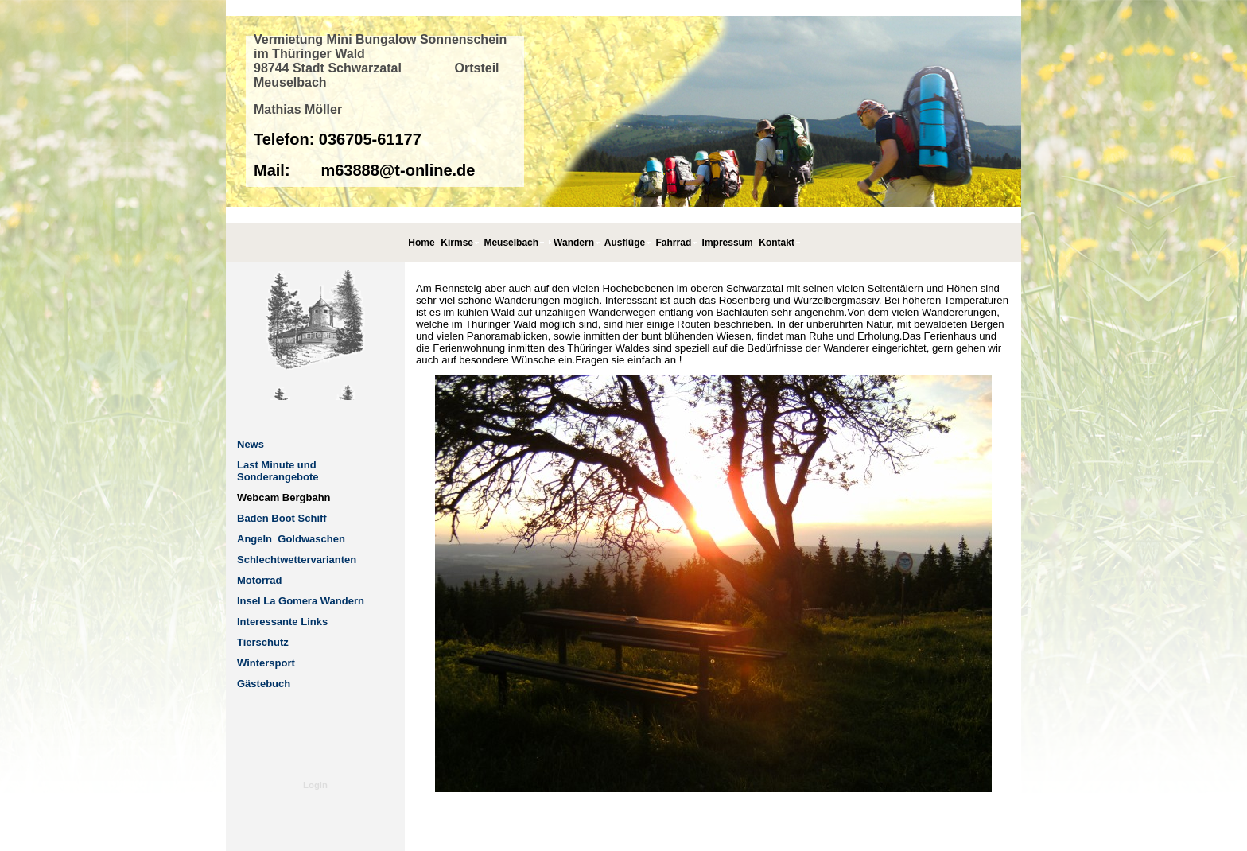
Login (315, 785)
